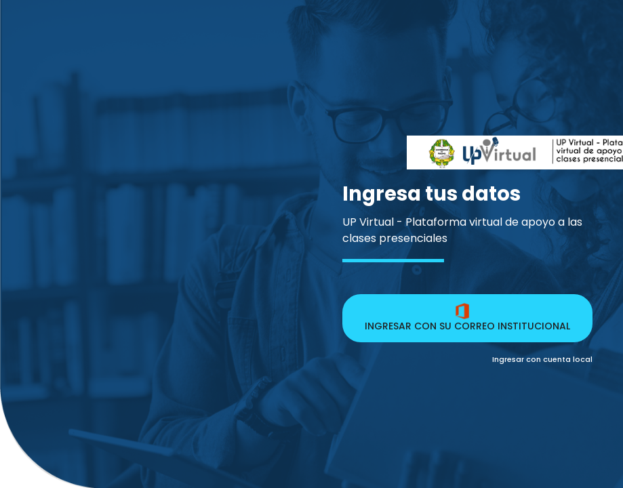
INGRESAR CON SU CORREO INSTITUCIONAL (467, 318)
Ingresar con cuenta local (542, 359)
